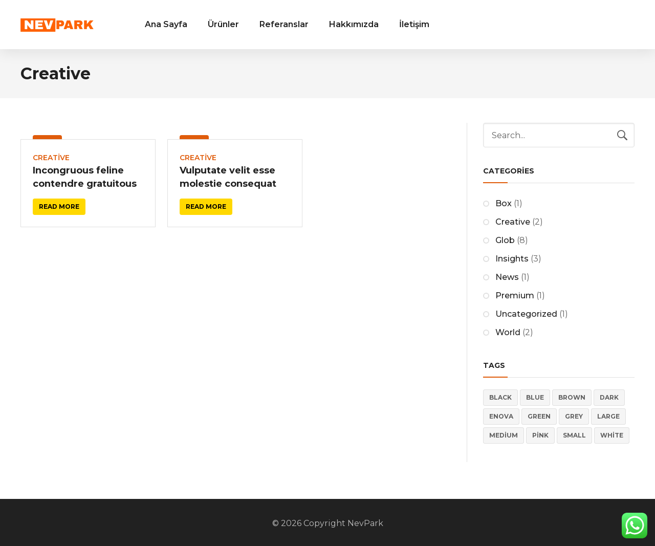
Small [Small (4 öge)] (574, 435)
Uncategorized (526, 314)
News (507, 277)
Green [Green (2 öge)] (539, 416)
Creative (51, 157)
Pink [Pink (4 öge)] (540, 435)
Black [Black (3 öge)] (500, 397)
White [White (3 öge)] (611, 435)
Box (503, 203)
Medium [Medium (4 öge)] (503, 435)
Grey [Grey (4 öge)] (574, 416)
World (507, 332)
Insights (512, 259)
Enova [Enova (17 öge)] (501, 416)
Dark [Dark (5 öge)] (609, 397)
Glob (505, 240)
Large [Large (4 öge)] (608, 416)
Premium (514, 295)
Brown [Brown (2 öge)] (571, 397)
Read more (59, 206)
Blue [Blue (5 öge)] (535, 397)
